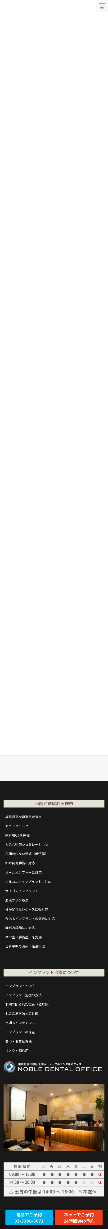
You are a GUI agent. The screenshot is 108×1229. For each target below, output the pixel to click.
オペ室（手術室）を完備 (23, 937)
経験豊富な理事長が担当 (23, 816)
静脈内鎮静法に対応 (20, 927)
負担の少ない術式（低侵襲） (26, 853)
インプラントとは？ (20, 985)
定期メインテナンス (20, 1022)
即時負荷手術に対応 (20, 863)
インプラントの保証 (20, 1031)
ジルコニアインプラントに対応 (28, 881)
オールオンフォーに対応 (23, 872)
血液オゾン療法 (16, 900)
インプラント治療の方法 (23, 995)
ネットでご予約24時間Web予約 (78, 1217)
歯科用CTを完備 (17, 835)
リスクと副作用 (16, 1050)
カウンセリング (16, 826)
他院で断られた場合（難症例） (28, 1004)
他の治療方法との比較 (21, 1013)
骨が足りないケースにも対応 (26, 909)
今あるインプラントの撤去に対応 (30, 918)
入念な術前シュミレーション (26, 844)
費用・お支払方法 (18, 1041)
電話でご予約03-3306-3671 (29, 1217)
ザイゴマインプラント (21, 890)
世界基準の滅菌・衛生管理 (25, 946)
